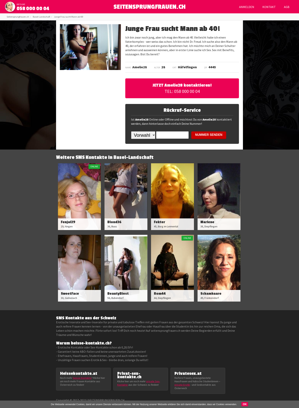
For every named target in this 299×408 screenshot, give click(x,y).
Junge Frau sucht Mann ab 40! (68, 16)
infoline (21, 4)
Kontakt (269, 7)
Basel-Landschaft (41, 16)
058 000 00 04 (33, 8)
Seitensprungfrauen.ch (18, 16)
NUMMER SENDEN (208, 134)
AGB (286, 7)
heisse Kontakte (82, 378)
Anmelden (246, 7)
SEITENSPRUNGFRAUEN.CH (149, 8)
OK (245, 404)
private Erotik (182, 384)
